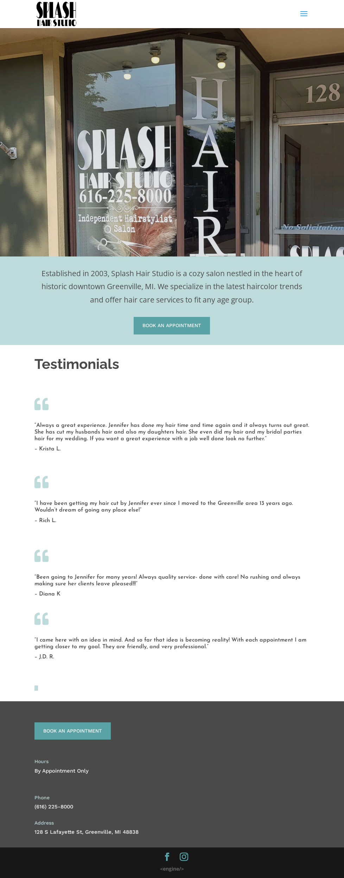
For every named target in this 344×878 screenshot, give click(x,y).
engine (172, 868)
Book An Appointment (171, 325)
